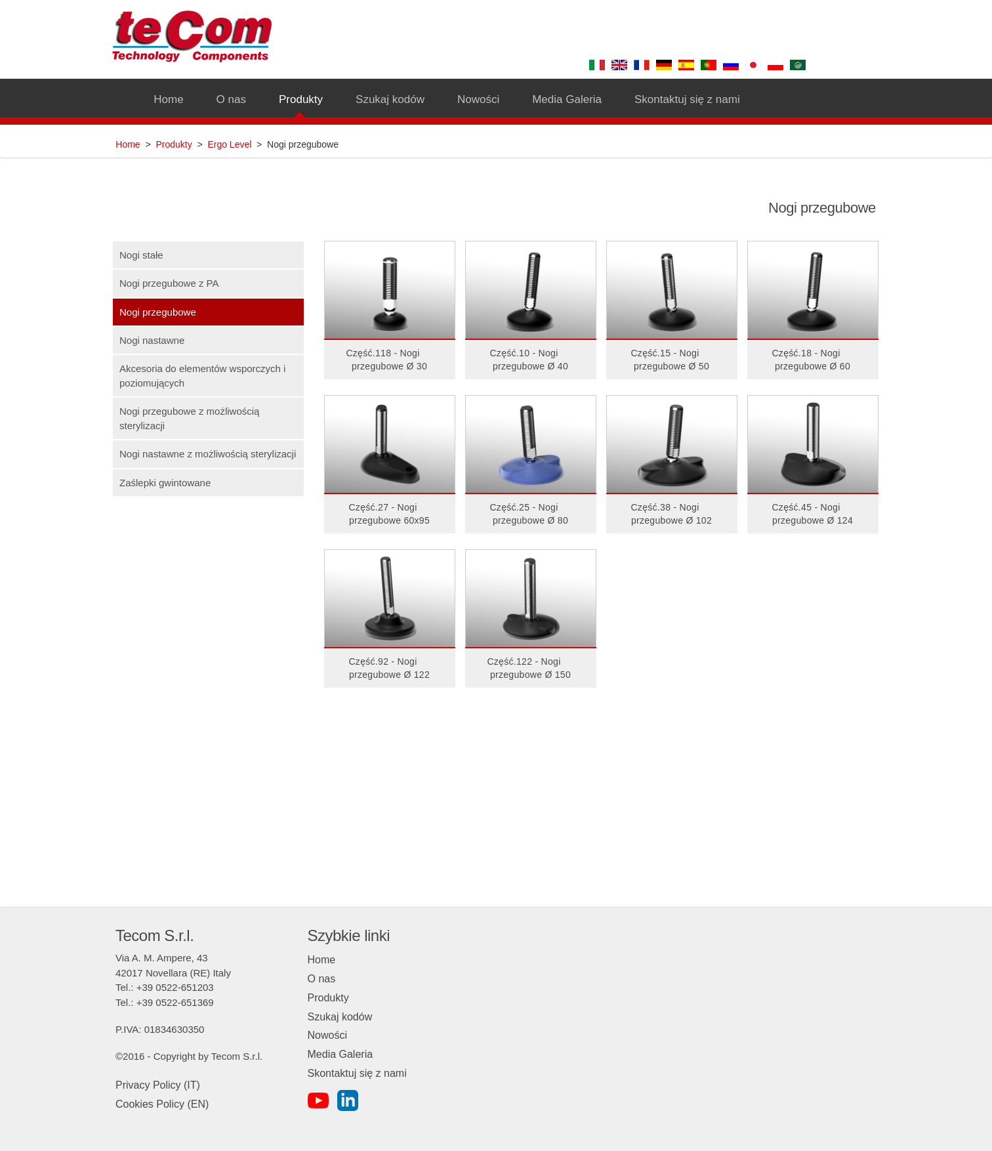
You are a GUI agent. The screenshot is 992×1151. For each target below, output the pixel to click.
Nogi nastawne (151, 340)
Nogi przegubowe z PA (168, 283)
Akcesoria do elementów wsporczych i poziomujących (202, 375)
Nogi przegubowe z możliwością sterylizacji (189, 418)
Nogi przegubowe (157, 312)
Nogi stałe (141, 255)
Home (127, 144)
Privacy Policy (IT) (157, 1085)
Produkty (173, 144)
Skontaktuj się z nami (357, 1073)
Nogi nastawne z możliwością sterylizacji (207, 453)
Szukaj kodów (340, 1016)
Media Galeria (340, 1054)
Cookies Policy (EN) (162, 1104)
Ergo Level (229, 144)
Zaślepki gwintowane (165, 482)
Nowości (327, 1035)
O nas (322, 978)
